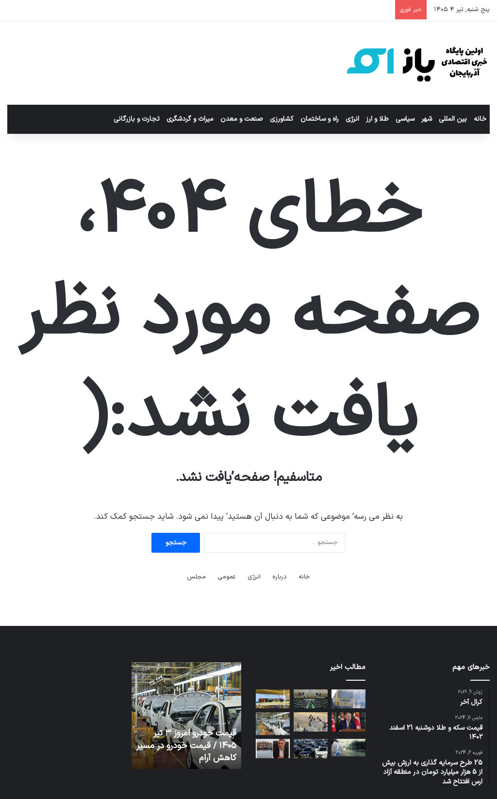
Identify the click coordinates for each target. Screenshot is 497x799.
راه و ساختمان (319, 119)
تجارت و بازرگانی (137, 119)
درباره (279, 577)
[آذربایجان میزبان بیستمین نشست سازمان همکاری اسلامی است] (273, 698)
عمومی (226, 577)
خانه (480, 119)
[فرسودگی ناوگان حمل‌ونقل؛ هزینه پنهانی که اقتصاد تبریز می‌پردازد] (348, 698)
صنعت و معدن (241, 119)
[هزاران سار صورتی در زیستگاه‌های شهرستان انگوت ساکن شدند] (311, 721)
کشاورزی (282, 119)
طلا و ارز (377, 119)
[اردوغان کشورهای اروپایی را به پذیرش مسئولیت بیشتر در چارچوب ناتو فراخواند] (348, 721)
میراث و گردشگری (190, 119)
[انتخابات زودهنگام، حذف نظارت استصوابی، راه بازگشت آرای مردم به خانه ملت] (311, 698)
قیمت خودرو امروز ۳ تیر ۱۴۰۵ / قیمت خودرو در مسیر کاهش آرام (186, 745)
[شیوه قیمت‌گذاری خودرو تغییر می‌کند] (311, 748)
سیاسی (405, 119)
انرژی (352, 119)
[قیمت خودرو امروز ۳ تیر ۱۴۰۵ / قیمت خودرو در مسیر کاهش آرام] (273, 723)
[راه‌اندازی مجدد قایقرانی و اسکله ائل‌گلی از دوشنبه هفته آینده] (273, 748)
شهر (426, 119)
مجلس (196, 577)
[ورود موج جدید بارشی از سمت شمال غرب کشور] (348, 747)
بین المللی (453, 119)
